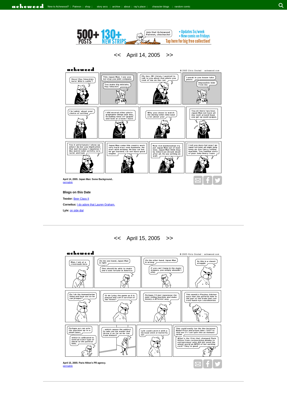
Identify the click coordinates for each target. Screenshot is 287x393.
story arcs (102, 6)
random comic (182, 6)
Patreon (76, 6)
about (127, 6)
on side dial (77, 210)
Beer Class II (81, 198)
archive (116, 6)
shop (87, 6)
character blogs (160, 6)
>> (169, 54)
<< (117, 54)
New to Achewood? (58, 6)
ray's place (140, 6)
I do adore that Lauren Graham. (96, 204)
